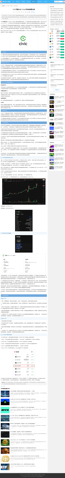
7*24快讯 (45, 1)
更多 (63, 29)
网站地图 (36, 474)
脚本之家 (5, 1)
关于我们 (21, 474)
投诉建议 (39, 474)
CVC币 (3, 386)
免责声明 (32, 474)
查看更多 (56, 89)
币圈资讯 (23, 1)
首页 (13, 1)
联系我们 (28, 474)
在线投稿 (43, 474)
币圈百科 (33, 1)
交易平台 (28, 1)
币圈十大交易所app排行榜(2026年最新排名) (57, 8)
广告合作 (25, 474)
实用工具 (39, 1)
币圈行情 (17, 1)
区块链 (8, 1)
